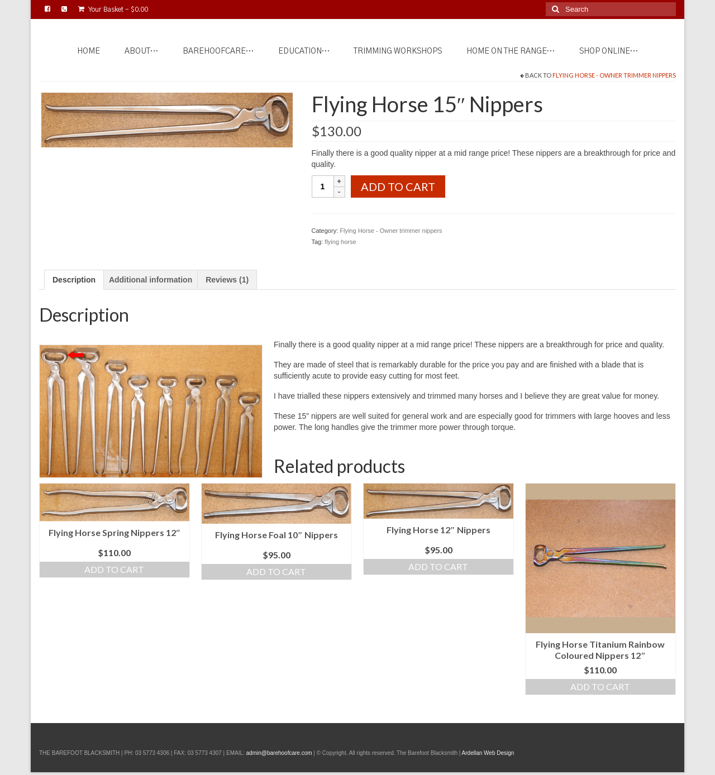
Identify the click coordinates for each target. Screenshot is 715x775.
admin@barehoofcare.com (279, 753)
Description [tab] (74, 279)
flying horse (340, 241)
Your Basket (113, 9)
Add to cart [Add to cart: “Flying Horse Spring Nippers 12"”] (114, 569)
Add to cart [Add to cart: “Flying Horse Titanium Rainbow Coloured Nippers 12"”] (600, 686)
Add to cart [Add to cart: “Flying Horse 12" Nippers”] (438, 566)
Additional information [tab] (150, 279)
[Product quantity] (323, 186)
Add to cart (398, 186)
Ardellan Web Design (488, 753)
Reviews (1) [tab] (227, 279)
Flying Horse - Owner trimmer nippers (614, 75)
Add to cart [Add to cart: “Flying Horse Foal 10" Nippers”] (276, 571)
